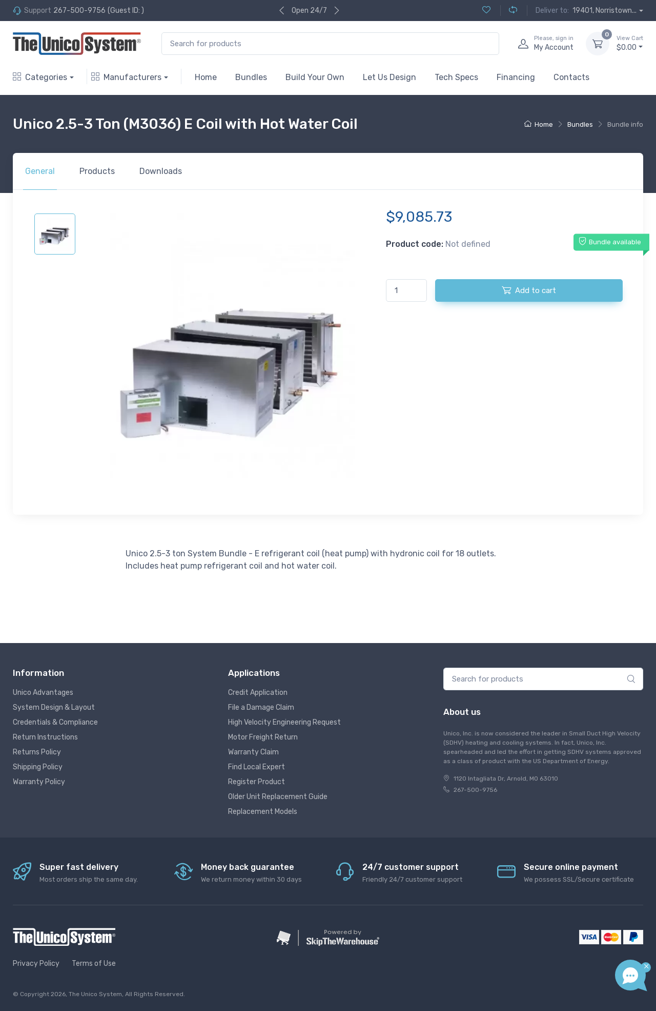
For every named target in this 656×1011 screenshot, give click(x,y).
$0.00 (630, 43)
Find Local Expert (256, 767)
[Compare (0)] (508, 10)
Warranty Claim (253, 752)
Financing (516, 77)
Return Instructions (45, 737)
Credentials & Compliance (55, 722)
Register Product (256, 781)
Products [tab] (97, 171)
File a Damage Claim (261, 707)
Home (206, 77)
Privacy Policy (36, 963)
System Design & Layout (54, 707)
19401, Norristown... (604, 10)
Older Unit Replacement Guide (277, 796)
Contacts (571, 77)
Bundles (251, 77)
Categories (40, 77)
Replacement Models (262, 811)
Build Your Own (314, 77)
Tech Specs (456, 77)
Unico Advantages (43, 692)
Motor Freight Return (263, 737)
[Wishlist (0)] (486, 10)
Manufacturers (126, 77)
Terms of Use (94, 963)
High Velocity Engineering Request (284, 722)
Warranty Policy (39, 781)
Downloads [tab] (160, 171)
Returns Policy (37, 752)
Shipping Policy (38, 767)
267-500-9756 (79, 10)
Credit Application (258, 692)
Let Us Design (389, 77)
